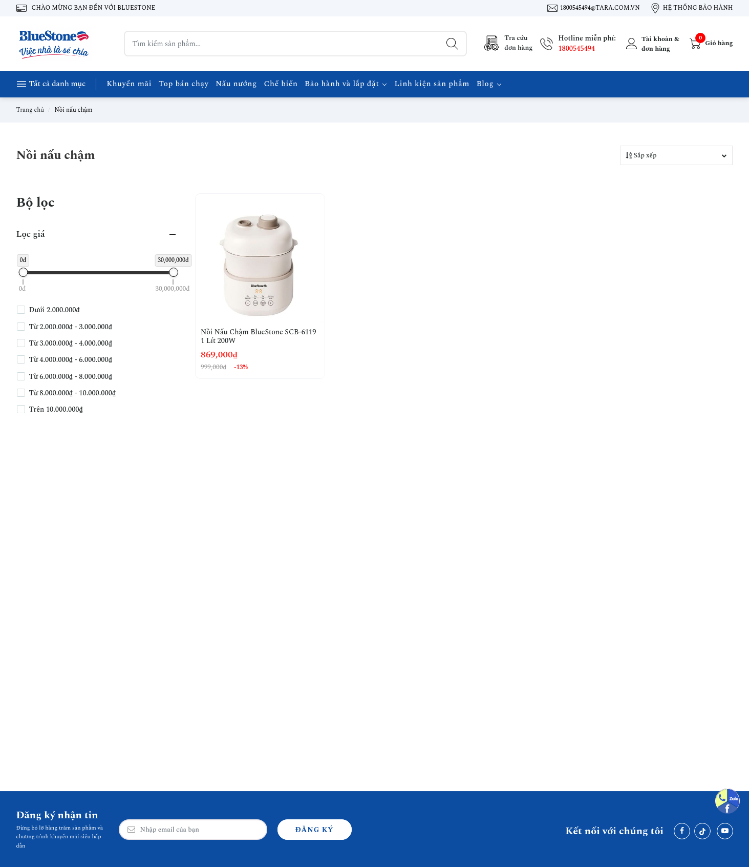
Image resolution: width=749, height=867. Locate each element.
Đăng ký (314, 829)
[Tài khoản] (651, 43)
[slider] (23, 272)
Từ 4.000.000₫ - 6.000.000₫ (70, 360)
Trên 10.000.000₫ (56, 410)
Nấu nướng (236, 84)
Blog (489, 84)
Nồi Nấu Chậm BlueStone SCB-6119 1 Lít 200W (258, 337)
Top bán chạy (184, 84)
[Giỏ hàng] (710, 43)
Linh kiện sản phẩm (432, 84)
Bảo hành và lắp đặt (346, 84)
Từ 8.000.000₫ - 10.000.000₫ (72, 393)
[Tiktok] (702, 831)
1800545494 (576, 48)
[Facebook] (682, 831)
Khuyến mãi (129, 84)
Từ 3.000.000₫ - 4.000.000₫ (70, 343)
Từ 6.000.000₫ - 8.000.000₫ (70, 377)
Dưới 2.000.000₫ (54, 310)
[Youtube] (725, 831)
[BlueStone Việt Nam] (54, 44)
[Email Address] (193, 829)
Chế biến (280, 84)
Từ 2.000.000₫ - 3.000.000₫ (70, 327)
